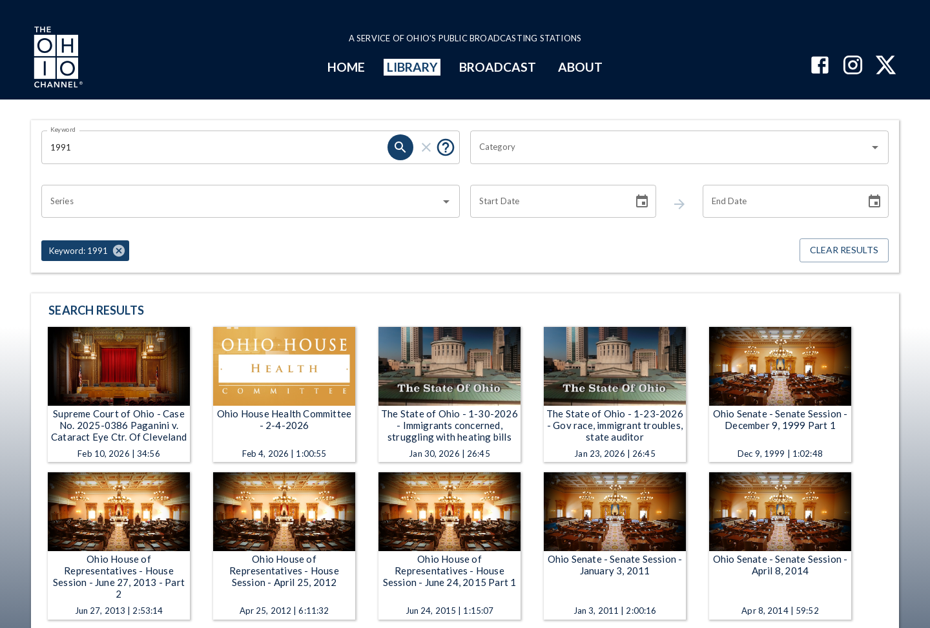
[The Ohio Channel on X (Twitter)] (885, 66)
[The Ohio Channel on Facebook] (820, 66)
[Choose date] (642, 202)
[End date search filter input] (779, 201)
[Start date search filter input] (547, 201)
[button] (85, 250)
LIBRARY (412, 66)
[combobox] (669, 147)
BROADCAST (498, 66)
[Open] (875, 147)
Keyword (63, 129)
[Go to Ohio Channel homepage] (56, 59)
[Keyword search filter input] (214, 147)
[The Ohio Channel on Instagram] (853, 66)
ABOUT (580, 66)
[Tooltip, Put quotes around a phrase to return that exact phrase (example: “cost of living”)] (445, 147)
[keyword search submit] (400, 147)
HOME (346, 66)
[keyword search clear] (426, 147)
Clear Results (844, 250)
